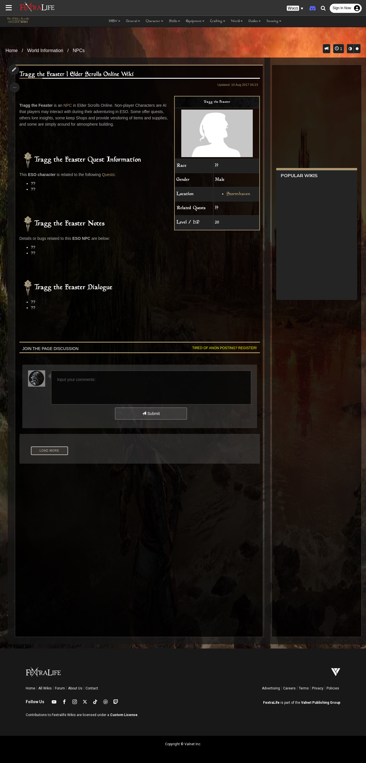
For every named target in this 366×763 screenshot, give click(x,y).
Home (11, 50)
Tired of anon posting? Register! (223, 348)
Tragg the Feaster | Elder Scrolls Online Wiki (77, 74)
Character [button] (154, 21)
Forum (60, 688)
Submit (151, 413)
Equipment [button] (195, 21)
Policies (333, 688)
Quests (109, 174)
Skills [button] (174, 21)
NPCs (79, 50)
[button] (295, 8)
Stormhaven (237, 194)
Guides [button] (254, 21)
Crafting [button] (217, 21)
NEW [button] (114, 21)
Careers (289, 688)
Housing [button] (273, 21)
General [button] (133, 21)
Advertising (271, 688)
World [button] (237, 21)
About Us (75, 688)
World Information (45, 50)
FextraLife (271, 703)
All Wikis (45, 688)
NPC (68, 105)
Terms (304, 688)
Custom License (124, 715)
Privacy (317, 688)
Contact (91, 688)
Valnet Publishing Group (320, 703)
